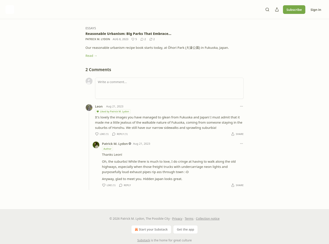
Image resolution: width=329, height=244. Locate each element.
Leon (99, 106)
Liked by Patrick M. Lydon (112, 111)
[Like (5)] (134, 39)
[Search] (267, 9)
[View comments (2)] (143, 39)
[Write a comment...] (169, 88)
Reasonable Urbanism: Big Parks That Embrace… (128, 33)
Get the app (185, 229)
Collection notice (208, 218)
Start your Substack (151, 229)
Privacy (177, 218)
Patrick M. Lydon (98, 39)
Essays (91, 28)
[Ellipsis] (241, 106)
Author (108, 148)
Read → (91, 55)
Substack (143, 240)
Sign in (316, 9)
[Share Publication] (277, 9)
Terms (189, 218)
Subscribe (294, 9)
